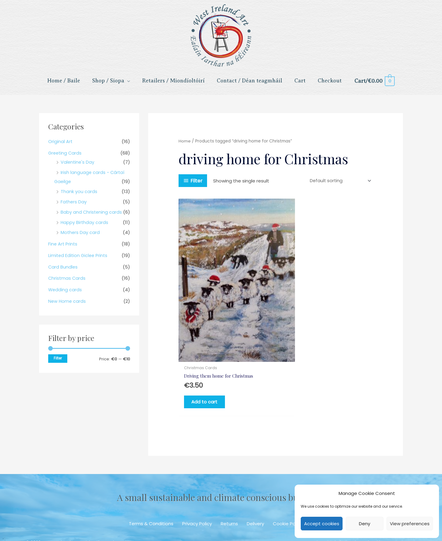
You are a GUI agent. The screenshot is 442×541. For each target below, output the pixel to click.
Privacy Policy (197, 497)
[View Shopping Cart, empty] (374, 83)
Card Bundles (63, 270)
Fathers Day (74, 205)
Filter (58, 361)
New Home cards (67, 304)
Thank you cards (79, 195)
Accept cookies (321, 523)
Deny (364, 523)
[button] (200, 521)
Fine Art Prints (63, 247)
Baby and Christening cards (92, 215)
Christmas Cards (67, 282)
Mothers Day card (80, 236)
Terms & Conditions (151, 497)
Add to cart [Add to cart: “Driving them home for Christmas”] (209, 374)
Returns (229, 497)
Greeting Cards (65, 156)
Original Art (60, 145)
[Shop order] (339, 184)
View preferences (410, 523)
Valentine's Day (78, 165)
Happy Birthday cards (85, 225)
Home (185, 145)
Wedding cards (65, 293)
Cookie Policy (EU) (293, 497)
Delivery (255, 497)
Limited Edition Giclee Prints (79, 258)
